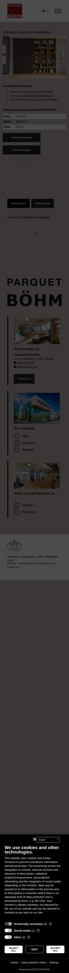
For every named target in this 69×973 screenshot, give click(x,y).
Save (34, 949)
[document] (34, 882)
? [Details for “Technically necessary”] (50, 923)
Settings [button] (54, 962)
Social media (22, 930)
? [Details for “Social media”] (38, 930)
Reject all (13, 949)
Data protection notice (33, 962)
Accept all (55, 949)
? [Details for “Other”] (28, 937)
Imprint (14, 962)
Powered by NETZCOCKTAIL (34, 969)
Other (17, 937)
